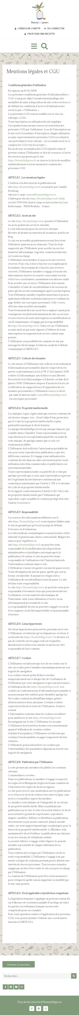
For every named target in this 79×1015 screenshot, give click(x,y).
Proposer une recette (39, 33)
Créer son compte (27, 28)
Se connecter (54, 28)
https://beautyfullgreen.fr (22, 160)
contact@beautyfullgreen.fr (40, 194)
